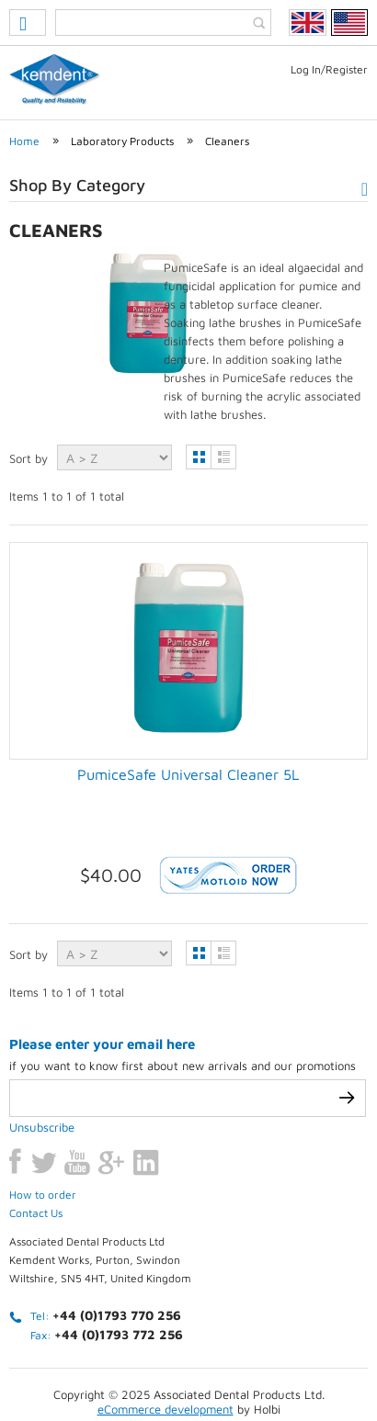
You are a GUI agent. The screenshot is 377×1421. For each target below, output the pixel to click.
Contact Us (36, 1126)
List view (224, 457)
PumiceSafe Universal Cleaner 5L (188, 774)
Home (24, 141)
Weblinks (225, 1377)
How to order (42, 1107)
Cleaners (227, 141)
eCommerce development (165, 1321)
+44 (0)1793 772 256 (118, 1247)
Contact (313, 1354)
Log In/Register (329, 69)
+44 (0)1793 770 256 (116, 1227)
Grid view (198, 457)
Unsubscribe (41, 1039)
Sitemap (148, 1377)
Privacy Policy (80, 1354)
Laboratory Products (122, 141)
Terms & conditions (204, 1354)
